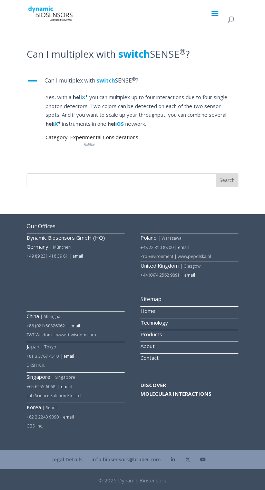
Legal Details (66, 459)
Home (147, 310)
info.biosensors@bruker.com (126, 459)
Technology (154, 322)
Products (151, 334)
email (77, 256)
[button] (132, 82)
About (147, 346)
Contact (149, 357)
